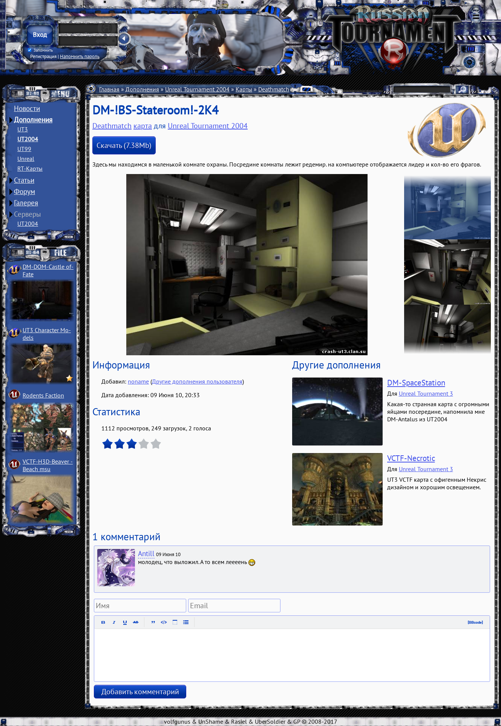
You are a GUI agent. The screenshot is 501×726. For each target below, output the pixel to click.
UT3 (22, 129)
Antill (146, 553)
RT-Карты (30, 168)
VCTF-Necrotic (411, 458)
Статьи (24, 180)
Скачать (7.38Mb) (124, 145)
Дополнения (33, 119)
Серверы (27, 214)
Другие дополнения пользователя (197, 381)
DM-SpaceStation (416, 383)
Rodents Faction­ (43, 395)
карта (142, 126)
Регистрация (43, 56)
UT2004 (27, 139)
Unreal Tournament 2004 (197, 89)
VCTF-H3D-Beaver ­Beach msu (48, 465)
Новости (27, 108)
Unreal (25, 158)
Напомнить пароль (80, 56)
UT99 (24, 149)
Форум (24, 191)
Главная (109, 89)
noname (138, 381)
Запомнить (40, 50)
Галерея (26, 202)
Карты (244, 89)
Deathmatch (273, 89)
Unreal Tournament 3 (426, 393)
